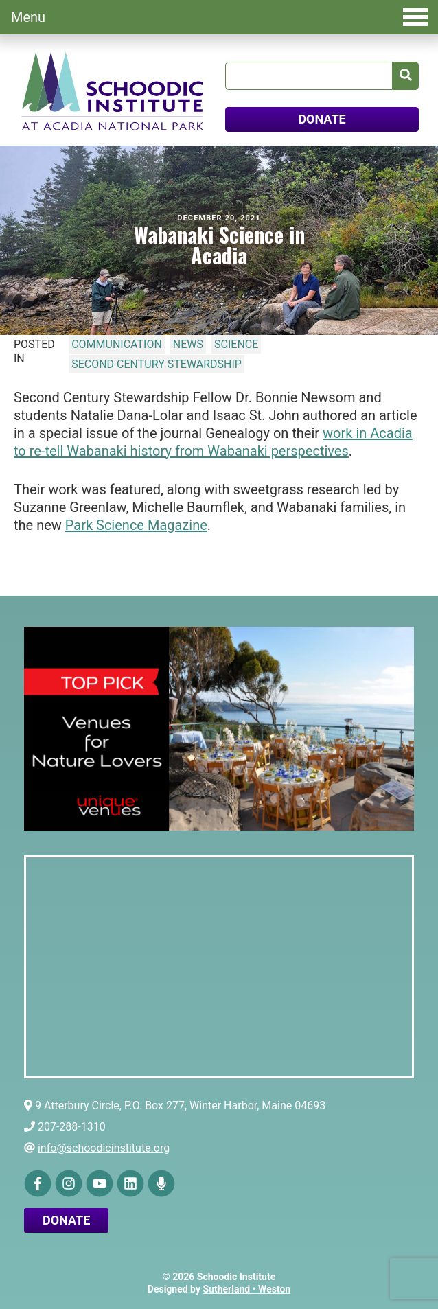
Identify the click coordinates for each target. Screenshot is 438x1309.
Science (236, 344)
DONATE (321, 119)
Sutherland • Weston (246, 1289)
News (188, 344)
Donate (66, 1220)
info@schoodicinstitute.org (104, 1148)
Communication (116, 344)
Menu (219, 17)
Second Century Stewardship (156, 364)
